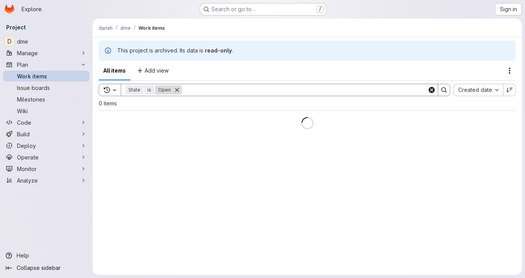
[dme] (46, 41)
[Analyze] (46, 180)
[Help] (46, 255)
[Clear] (431, 90)
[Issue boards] (46, 87)
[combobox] (478, 90)
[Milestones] (46, 99)
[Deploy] (46, 145)
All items (114, 70)
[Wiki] (46, 110)
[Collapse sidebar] (46, 268)
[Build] (46, 134)
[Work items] (46, 76)
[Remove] (177, 90)
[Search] (304, 90)
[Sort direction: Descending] (509, 90)
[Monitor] (46, 168)
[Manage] (46, 52)
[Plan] (46, 64)
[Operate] (46, 157)
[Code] (46, 122)
